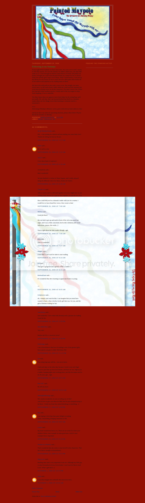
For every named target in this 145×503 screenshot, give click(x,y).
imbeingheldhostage (44, 395)
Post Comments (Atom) (48, 496)
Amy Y (40, 158)
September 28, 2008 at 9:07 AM (52, 422)
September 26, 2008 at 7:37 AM (52, 246)
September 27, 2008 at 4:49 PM (51, 407)
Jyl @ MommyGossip (45, 131)
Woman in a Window (44, 444)
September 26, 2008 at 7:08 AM (52, 233)
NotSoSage (41, 344)
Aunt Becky (41, 312)
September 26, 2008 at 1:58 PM (51, 307)
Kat (39, 263)
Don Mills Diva (43, 327)
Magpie (40, 251)
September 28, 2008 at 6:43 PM (51, 439)
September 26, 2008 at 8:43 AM (52, 270)
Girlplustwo (41, 295)
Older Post (79, 492)
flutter (40, 146)
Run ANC (41, 383)
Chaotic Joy (41, 189)
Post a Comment (37, 488)
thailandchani (42, 275)
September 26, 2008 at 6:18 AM (52, 164)
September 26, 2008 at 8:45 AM (52, 289)
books (40, 119)
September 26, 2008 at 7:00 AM (52, 206)
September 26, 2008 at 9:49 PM (51, 338)
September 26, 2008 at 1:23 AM (52, 152)
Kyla (39, 239)
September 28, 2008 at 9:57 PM (51, 454)
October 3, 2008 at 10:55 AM (50, 483)
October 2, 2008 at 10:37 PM (50, 471)
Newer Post (35, 492)
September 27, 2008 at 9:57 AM (52, 378)
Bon (39, 413)
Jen (39, 359)
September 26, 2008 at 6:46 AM (52, 184)
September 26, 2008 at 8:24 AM (52, 258)
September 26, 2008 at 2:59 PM (51, 321)
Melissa (40, 212)
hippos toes (41, 459)
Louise (40, 427)
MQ (54, 119)
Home (58, 492)
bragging (48, 119)
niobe (39, 476)
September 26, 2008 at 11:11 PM (52, 353)
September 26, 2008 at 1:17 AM (52, 140)
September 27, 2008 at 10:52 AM (52, 390)
